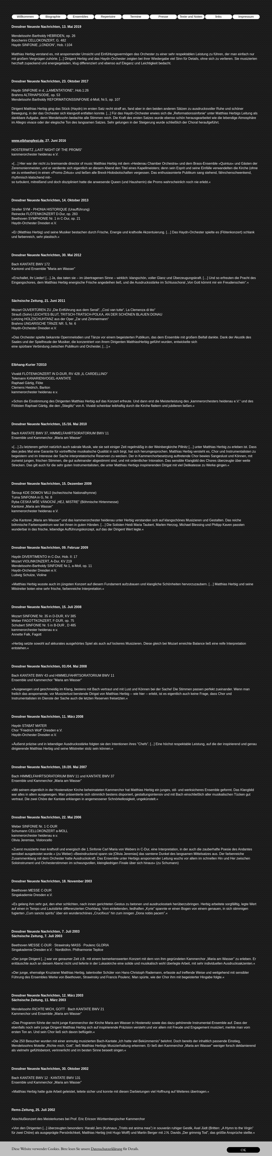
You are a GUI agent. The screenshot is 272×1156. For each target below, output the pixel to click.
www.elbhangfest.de (28, 140)
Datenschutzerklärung (106, 1148)
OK (243, 1149)
